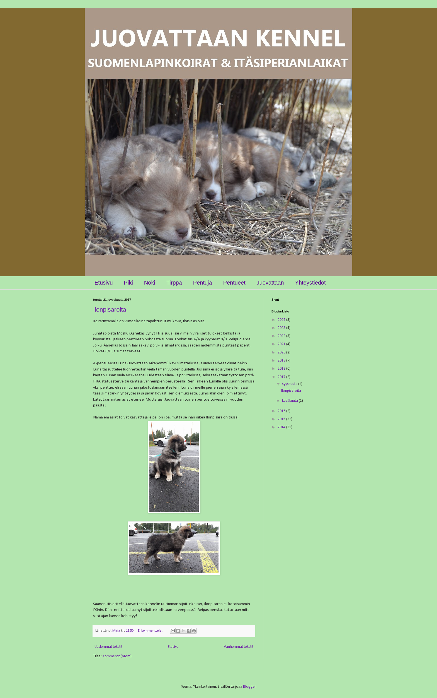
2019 (282, 360)
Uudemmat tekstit (108, 647)
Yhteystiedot (310, 283)
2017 (282, 377)
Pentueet (234, 283)
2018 (282, 369)
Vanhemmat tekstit (238, 647)
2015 (282, 419)
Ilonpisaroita (109, 309)
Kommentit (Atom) (117, 656)
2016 (282, 411)
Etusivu (103, 283)
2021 (282, 344)
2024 (282, 320)
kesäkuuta (290, 401)
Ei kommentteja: (150, 630)
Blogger (249, 687)
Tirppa (174, 283)
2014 (282, 427)
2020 (282, 352)
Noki (149, 283)
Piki (128, 283)
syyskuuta (290, 384)
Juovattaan (270, 283)
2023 (282, 328)
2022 (282, 336)
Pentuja (202, 283)
